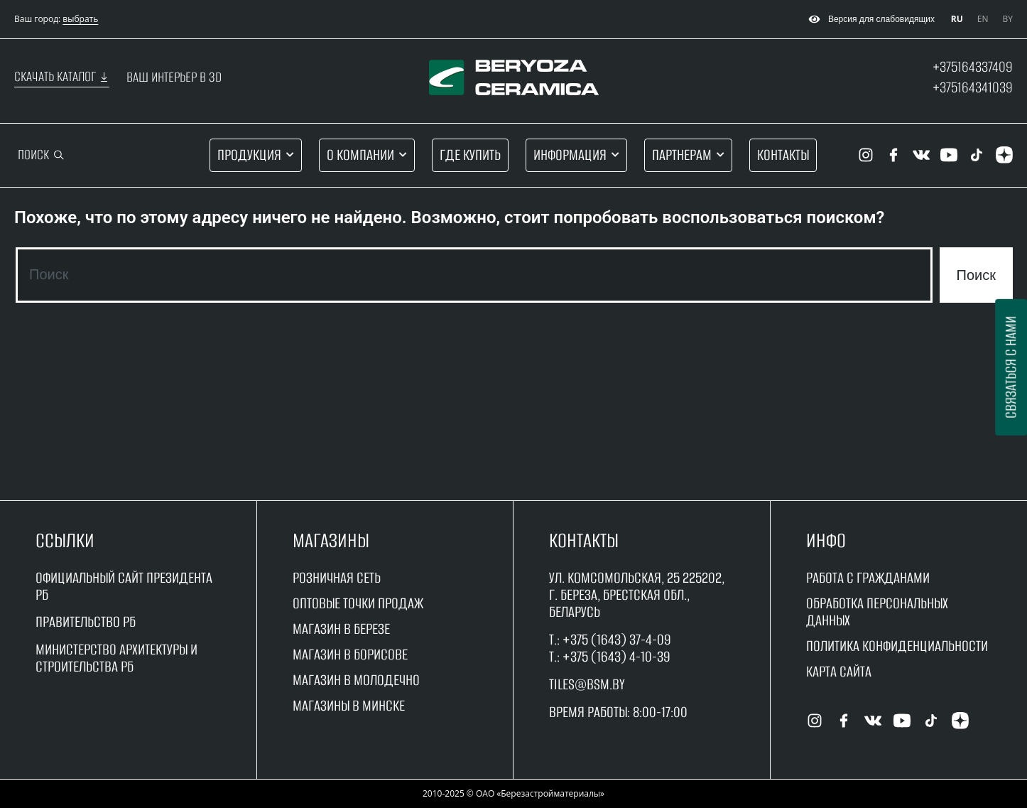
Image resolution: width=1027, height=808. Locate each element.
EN (983, 19)
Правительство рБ (86, 621)
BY (1008, 19)
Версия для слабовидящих (870, 19)
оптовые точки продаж (358, 603)
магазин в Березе (341, 628)
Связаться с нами (1010, 367)
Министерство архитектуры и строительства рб (116, 658)
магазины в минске (349, 705)
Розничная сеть (337, 577)
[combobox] (474, 275)
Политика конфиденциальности (897, 645)
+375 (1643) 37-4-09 (617, 639)
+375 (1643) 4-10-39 (616, 656)
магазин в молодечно (356, 679)
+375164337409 (973, 66)
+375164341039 (973, 87)
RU (957, 19)
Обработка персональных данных (877, 611)
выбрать (80, 19)
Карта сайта (838, 671)
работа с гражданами (868, 577)
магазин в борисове (350, 654)
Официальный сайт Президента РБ (124, 586)
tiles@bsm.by (587, 684)
